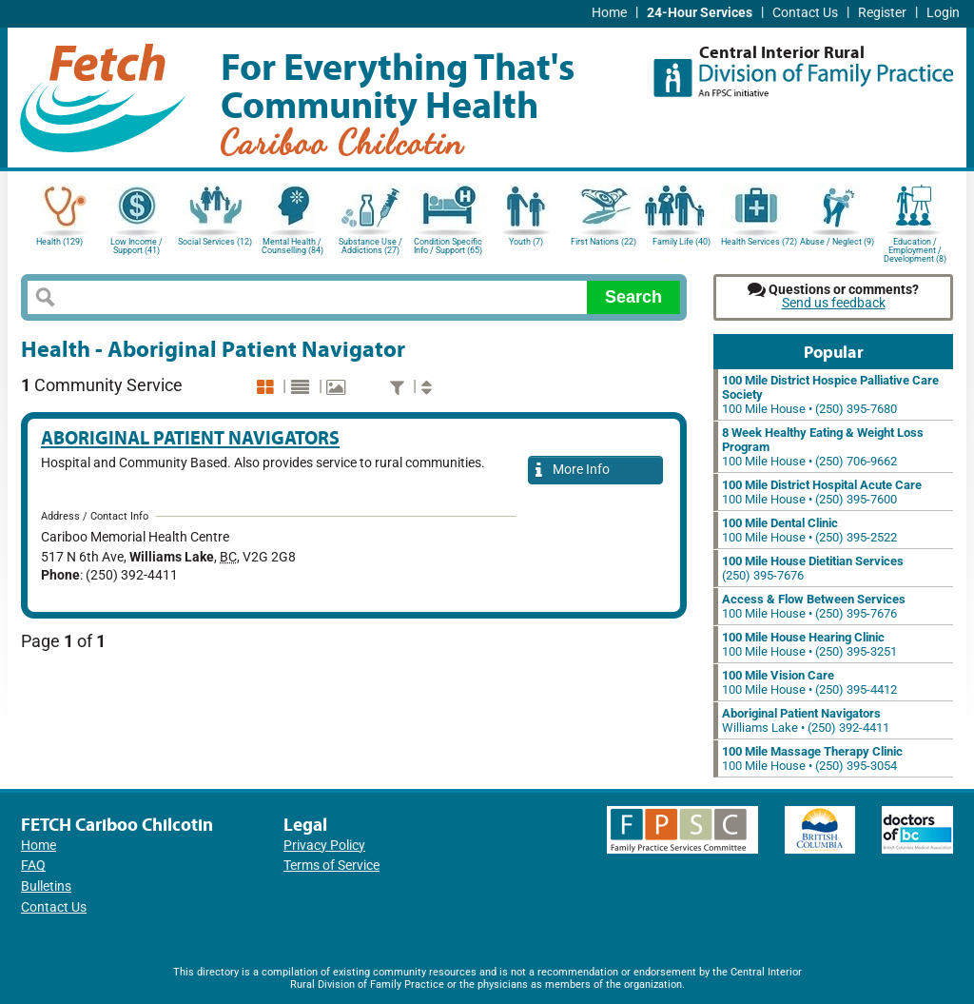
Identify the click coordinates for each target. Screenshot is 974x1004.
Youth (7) (526, 241)
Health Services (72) (759, 241)
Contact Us (805, 13)
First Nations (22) (603, 241)
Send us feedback (834, 303)
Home (609, 13)
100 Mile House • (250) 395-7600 (822, 492)
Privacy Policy (324, 845)
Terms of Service (331, 865)
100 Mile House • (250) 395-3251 (809, 644)
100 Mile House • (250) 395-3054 (812, 758)
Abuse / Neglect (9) (837, 241)
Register (882, 13)
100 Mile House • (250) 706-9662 (823, 446)
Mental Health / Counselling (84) (292, 246)
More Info (573, 471)
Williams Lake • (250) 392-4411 (805, 720)
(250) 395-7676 (813, 568)
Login (943, 13)
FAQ (33, 865)
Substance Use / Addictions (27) (370, 246)
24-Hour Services (699, 13)
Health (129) (59, 241)
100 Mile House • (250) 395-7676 (814, 606)
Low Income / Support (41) (136, 246)
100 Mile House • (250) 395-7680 (830, 394)
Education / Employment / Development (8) (915, 249)
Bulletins (46, 886)
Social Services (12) (215, 241)
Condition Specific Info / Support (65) (448, 246)
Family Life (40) (682, 241)
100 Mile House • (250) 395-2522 (809, 530)
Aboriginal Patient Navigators (190, 437)
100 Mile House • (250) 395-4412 (809, 682)
